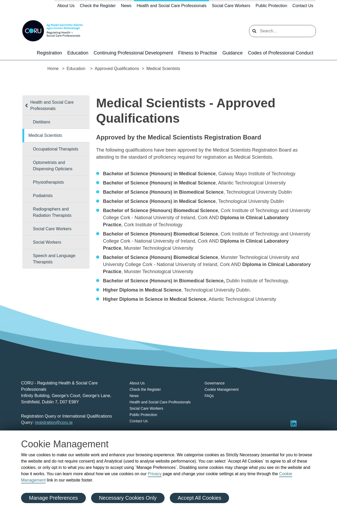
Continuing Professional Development (133, 53)
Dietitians (41, 122)
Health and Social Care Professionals (171, 5)
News (126, 5)
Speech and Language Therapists (54, 258)
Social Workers (47, 242)
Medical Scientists (45, 135)
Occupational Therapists (55, 149)
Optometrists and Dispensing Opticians (52, 165)
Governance (215, 383)
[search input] (282, 31)
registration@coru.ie (53, 422)
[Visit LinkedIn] (293, 423)
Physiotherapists (48, 182)
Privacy (154, 474)
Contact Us (303, 5)
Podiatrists (43, 195)
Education (77, 53)
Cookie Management (222, 389)
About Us (66, 5)
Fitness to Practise (197, 53)
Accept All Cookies (199, 498)
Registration (49, 53)
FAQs (209, 396)
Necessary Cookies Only (128, 498)
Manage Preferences (53, 498)
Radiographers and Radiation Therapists (52, 212)
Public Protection (271, 5)
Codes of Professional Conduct (280, 53)
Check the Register (98, 5)
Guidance (232, 53)
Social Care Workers (231, 5)
